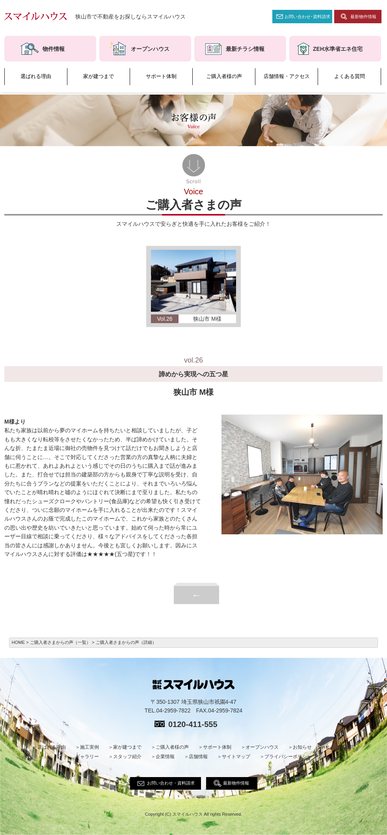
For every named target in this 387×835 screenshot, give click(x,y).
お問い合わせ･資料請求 (307, 16)
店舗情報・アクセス (287, 76)
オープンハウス (262, 747)
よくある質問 (349, 76)
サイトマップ (236, 756)
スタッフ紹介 (127, 756)
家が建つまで (98, 76)
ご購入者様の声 (224, 76)
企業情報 (165, 756)
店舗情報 (198, 756)
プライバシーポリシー (288, 756)
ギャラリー (87, 756)
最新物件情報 (363, 16)
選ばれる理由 (35, 76)
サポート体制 (161, 76)
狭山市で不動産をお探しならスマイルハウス (130, 16)
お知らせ (302, 747)
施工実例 (89, 747)
